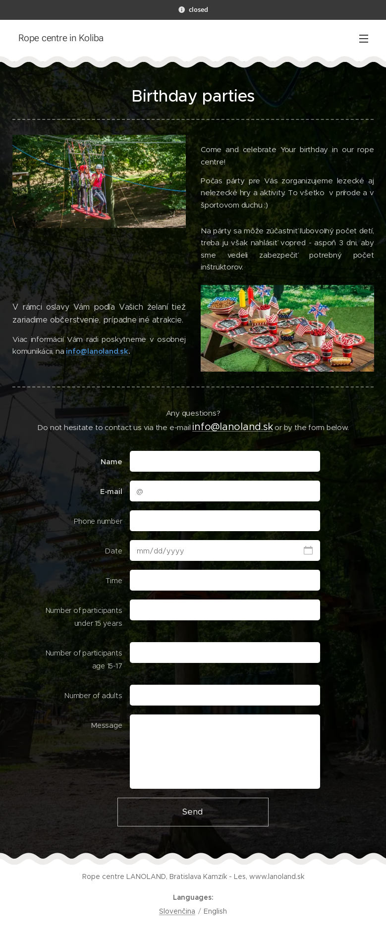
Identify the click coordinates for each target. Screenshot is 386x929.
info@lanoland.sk (97, 351)
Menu (363, 38)
